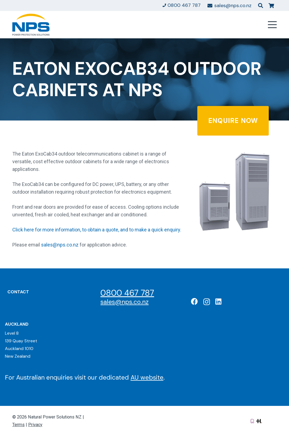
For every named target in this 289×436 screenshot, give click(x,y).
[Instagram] (206, 302)
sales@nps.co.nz (60, 245)
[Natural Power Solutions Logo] (31, 25)
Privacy (35, 424)
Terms (18, 424)
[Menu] (272, 24)
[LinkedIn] (218, 301)
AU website (147, 377)
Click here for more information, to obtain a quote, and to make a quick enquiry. (96, 230)
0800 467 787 (127, 293)
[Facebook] (194, 301)
